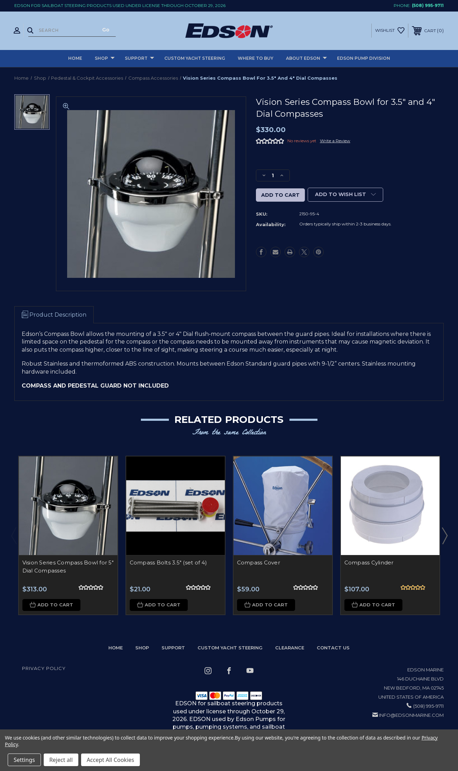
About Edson (306, 59)
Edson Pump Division (363, 58)
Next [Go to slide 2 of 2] (444, 535)
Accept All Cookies (110, 760)
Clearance (289, 648)
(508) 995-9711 (428, 5)
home (115, 648)
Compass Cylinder (369, 562)
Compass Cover (258, 562)
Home (75, 58)
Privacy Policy (44, 668)
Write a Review (335, 140)
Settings (24, 760)
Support (139, 59)
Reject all (61, 760)
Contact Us (333, 648)
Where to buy (255, 58)
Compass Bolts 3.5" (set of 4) (168, 562)
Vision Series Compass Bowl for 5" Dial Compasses (68, 566)
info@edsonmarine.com (411, 715)
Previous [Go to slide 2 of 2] (13, 535)
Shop (105, 59)
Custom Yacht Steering (194, 58)
